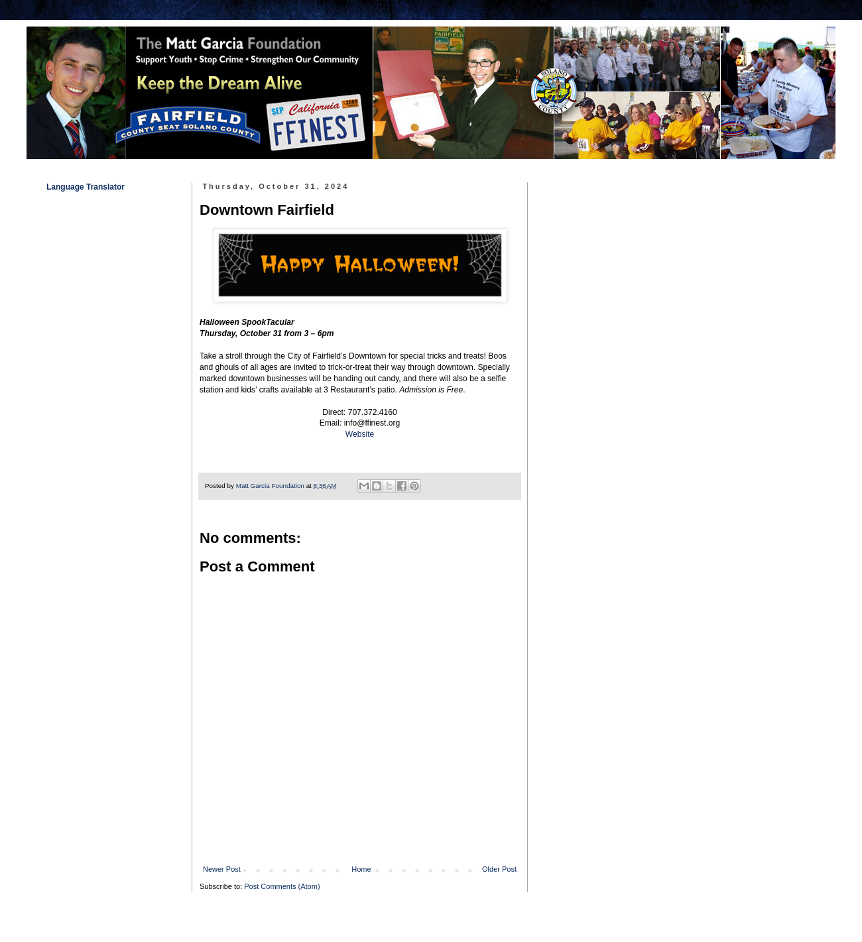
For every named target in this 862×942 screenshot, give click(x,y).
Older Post (499, 869)
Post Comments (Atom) (282, 886)
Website (359, 434)
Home (361, 869)
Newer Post (222, 869)
